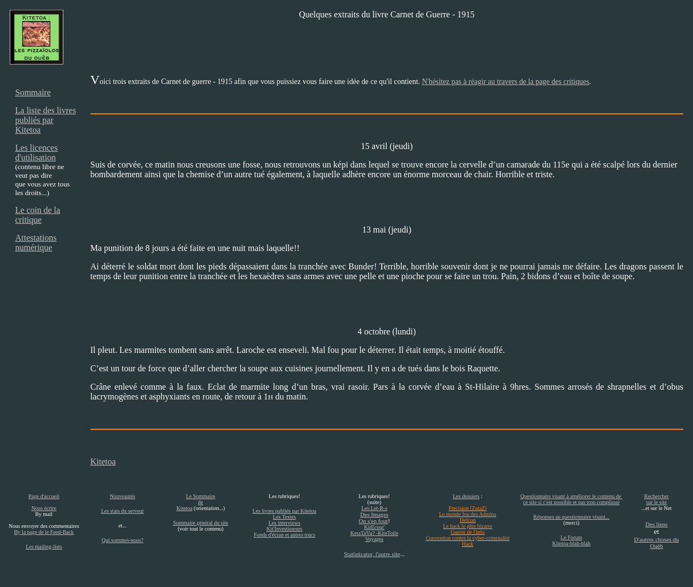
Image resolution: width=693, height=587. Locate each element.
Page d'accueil (44, 496)
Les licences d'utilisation (36, 152)
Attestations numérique (35, 242)
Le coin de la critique (37, 214)
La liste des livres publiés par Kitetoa (45, 120)
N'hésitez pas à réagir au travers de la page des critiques (505, 82)
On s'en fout (373, 521)
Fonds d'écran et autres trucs (284, 535)
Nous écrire (43, 508)
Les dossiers (466, 496)
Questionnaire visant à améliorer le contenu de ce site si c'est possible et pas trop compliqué (571, 499)
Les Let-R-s (375, 508)
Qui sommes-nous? (122, 540)
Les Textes (284, 517)
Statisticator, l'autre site (372, 554)
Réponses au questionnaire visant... (571, 517)
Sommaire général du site (200, 523)
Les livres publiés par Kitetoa (284, 511)
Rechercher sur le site (656, 499)
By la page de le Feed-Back (44, 532)
